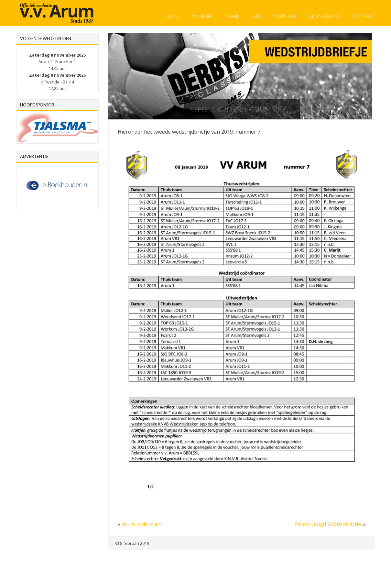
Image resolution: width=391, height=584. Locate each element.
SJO (257, 16)
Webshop (285, 16)
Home (172, 16)
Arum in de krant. (142, 524)
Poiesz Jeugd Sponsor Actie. (328, 524)
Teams (232, 16)
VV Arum (202, 16)
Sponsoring (324, 16)
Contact (363, 16)
